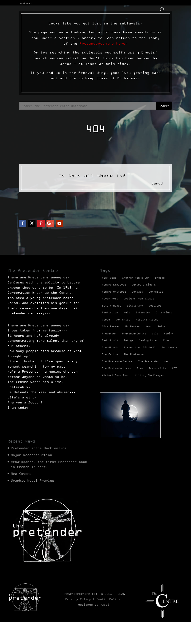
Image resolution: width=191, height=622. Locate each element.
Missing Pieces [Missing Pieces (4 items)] (147, 319)
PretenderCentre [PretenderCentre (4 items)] (134, 333)
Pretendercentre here (102, 43)
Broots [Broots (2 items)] (160, 277)
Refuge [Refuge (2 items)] (128, 340)
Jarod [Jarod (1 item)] (106, 319)
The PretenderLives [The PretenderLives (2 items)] (116, 368)
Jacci (104, 604)
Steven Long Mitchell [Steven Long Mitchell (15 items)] (140, 347)
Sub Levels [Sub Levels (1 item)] (169, 347)
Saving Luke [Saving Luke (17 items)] (148, 340)
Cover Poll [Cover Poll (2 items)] (110, 298)
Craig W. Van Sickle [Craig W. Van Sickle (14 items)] (139, 298)
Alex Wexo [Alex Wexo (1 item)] (109, 277)
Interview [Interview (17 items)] (143, 312)
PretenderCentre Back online (38, 448)
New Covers (21, 473)
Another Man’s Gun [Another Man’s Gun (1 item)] (135, 277)
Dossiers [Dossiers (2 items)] (155, 305)
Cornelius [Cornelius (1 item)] (156, 291)
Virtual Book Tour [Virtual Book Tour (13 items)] (115, 375)
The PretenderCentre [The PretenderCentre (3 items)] (117, 361)
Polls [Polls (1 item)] (162, 326)
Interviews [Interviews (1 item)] (164, 312)
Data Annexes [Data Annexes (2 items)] (111, 305)
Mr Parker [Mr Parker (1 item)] (132, 326)
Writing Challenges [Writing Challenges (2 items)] (149, 375)
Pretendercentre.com (80, 593)
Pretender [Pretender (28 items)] (109, 333)
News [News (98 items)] (148, 326)
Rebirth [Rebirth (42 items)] (169, 333)
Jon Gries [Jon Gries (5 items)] (123, 319)
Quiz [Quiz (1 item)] (155, 333)
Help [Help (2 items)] (127, 312)
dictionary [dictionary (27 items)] (135, 305)
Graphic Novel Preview (32, 480)
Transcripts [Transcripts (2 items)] (157, 368)
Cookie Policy (108, 599)
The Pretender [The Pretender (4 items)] (134, 354)
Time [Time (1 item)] (139, 368)
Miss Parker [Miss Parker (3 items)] (111, 326)
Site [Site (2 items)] (165, 340)
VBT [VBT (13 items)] (174, 368)
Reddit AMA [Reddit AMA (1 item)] (110, 340)
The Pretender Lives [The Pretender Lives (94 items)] (153, 361)
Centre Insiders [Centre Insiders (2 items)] (144, 284)
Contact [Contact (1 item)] (137, 291)
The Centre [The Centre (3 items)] (110, 354)
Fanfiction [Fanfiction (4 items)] (110, 312)
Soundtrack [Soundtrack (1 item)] (110, 347)
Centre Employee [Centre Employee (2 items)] (114, 284)
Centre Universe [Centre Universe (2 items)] (114, 291)
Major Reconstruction (31, 455)
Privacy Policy (78, 599)
